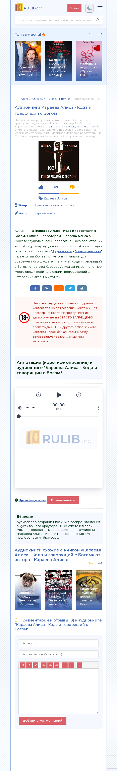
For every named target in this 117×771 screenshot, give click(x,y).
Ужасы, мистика (77, 126)
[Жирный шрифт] (22, 665)
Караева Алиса (55, 198)
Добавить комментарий (42, 720)
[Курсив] (29, 665)
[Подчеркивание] (35, 665)
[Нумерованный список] (71, 665)
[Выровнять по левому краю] (44, 665)
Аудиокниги (55, 126)
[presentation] (91, 34)
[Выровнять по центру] (50, 665)
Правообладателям (32, 500)
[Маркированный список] (65, 665)
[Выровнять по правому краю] (56, 665)
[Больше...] (79, 665)
